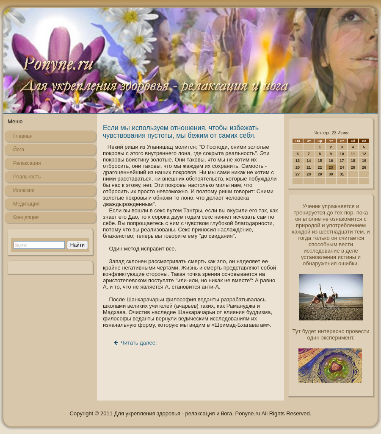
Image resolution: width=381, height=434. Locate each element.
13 (297, 161)
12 (364, 154)
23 (331, 167)
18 (353, 161)
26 (364, 167)
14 (308, 161)
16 (331, 161)
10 (342, 154)
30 (331, 174)
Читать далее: (139, 342)
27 (297, 174)
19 (364, 161)
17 (342, 161)
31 (342, 174)
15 (320, 161)
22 (320, 167)
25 (353, 167)
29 (320, 174)
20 (297, 167)
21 (308, 167)
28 (308, 174)
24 (342, 167)
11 (353, 154)
